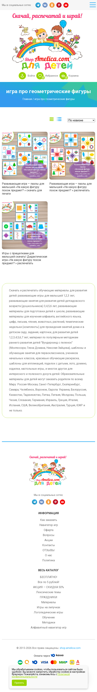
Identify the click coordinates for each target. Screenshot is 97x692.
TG (38, 5)
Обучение (48, 617)
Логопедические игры (48, 612)
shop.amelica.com (70, 648)
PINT (59, 5)
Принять (19, 682)
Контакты (48, 545)
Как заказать (48, 520)
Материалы (48, 602)
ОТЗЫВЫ (49, 550)
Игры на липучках (48, 607)
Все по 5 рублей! (48, 582)
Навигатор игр (48, 525)
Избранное (51, 75)
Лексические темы (48, 592)
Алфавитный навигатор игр (48, 627)
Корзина (74, 75)
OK (52, 5)
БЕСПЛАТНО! (48, 577)
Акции (48, 540)
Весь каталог (48, 570)
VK (45, 5)
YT (66, 5)
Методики (48, 622)
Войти (30, 75)
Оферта (48, 530)
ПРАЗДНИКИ (48, 597)
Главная (27, 99)
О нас (48, 555)
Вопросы (48, 535)
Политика (48, 560)
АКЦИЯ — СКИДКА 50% (48, 587)
